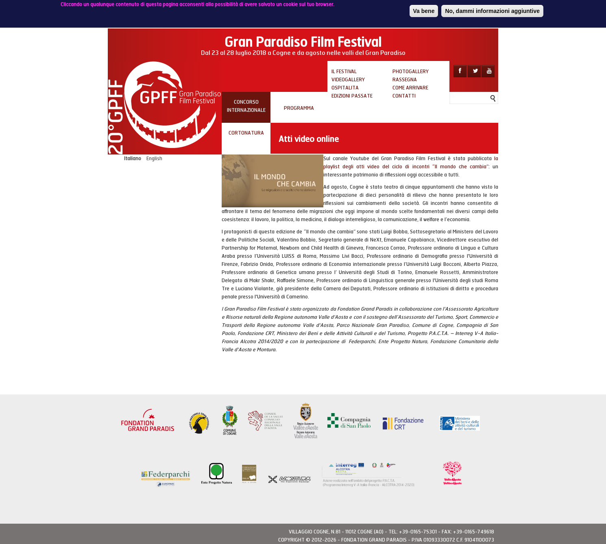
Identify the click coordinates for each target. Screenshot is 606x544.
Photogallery (410, 71)
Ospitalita (345, 88)
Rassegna (404, 80)
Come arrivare (410, 88)
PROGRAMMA (299, 108)
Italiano (132, 158)
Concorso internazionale (246, 106)
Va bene (424, 9)
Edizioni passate (352, 96)
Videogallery (348, 80)
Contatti (404, 96)
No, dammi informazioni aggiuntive (492, 9)
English (154, 158)
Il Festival (344, 71)
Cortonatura (246, 133)
